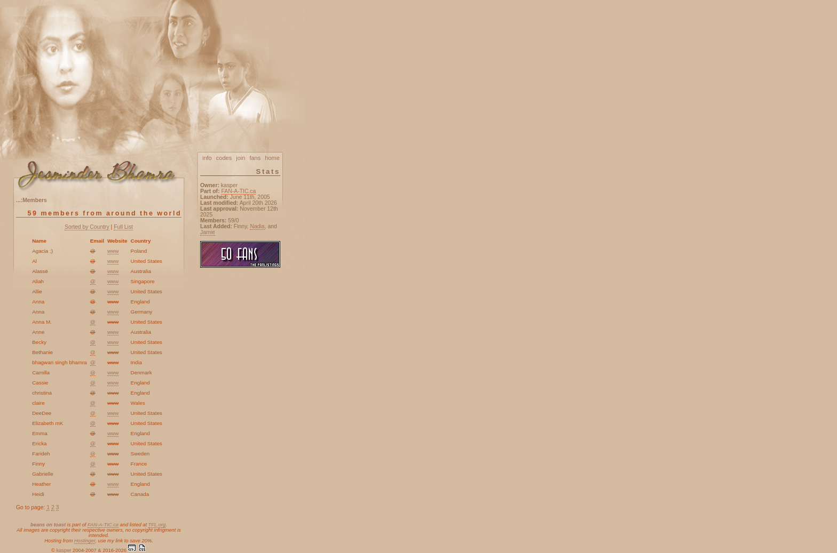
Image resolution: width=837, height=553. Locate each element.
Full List (123, 227)
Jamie (207, 232)
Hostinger (84, 540)
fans (254, 158)
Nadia (257, 226)
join (240, 158)
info (207, 158)
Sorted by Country (87, 227)
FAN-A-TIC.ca (103, 524)
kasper (63, 550)
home (272, 158)
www (113, 251)
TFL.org (157, 524)
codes (224, 158)
